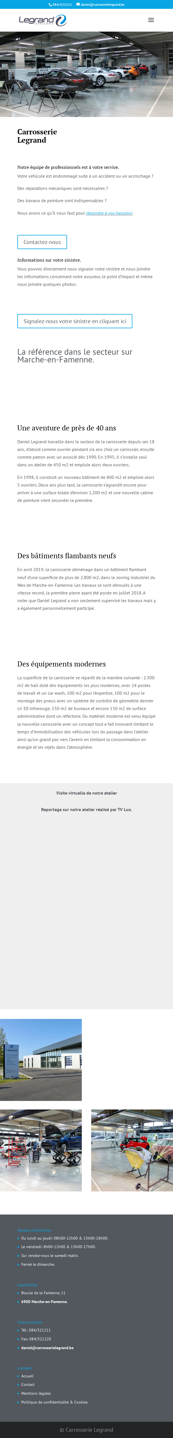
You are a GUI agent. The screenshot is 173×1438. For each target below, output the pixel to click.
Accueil (27, 1375)
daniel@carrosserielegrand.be (47, 1347)
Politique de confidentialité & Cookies (54, 1402)
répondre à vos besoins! (109, 213)
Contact (28, 1384)
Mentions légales (36, 1393)
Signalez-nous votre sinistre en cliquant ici (75, 321)
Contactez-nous (42, 242)
